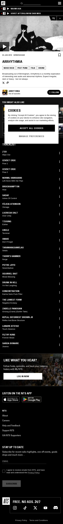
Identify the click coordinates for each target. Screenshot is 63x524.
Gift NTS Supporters (11, 435)
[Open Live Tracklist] (53, 18)
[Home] (3, 3)
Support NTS (8, 430)
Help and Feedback (11, 425)
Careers (6, 420)
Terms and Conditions (38, 520)
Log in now (23, 376)
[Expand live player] (60, 18)
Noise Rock (9, 68)
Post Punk (22, 68)
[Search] (21, 3)
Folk (33, 68)
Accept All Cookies (31, 128)
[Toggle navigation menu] (59, 3)
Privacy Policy (33, 472)
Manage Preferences (31, 136)
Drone (41, 68)
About (5, 415)
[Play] (31, 33)
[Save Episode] (59, 54)
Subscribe (11, 483)
